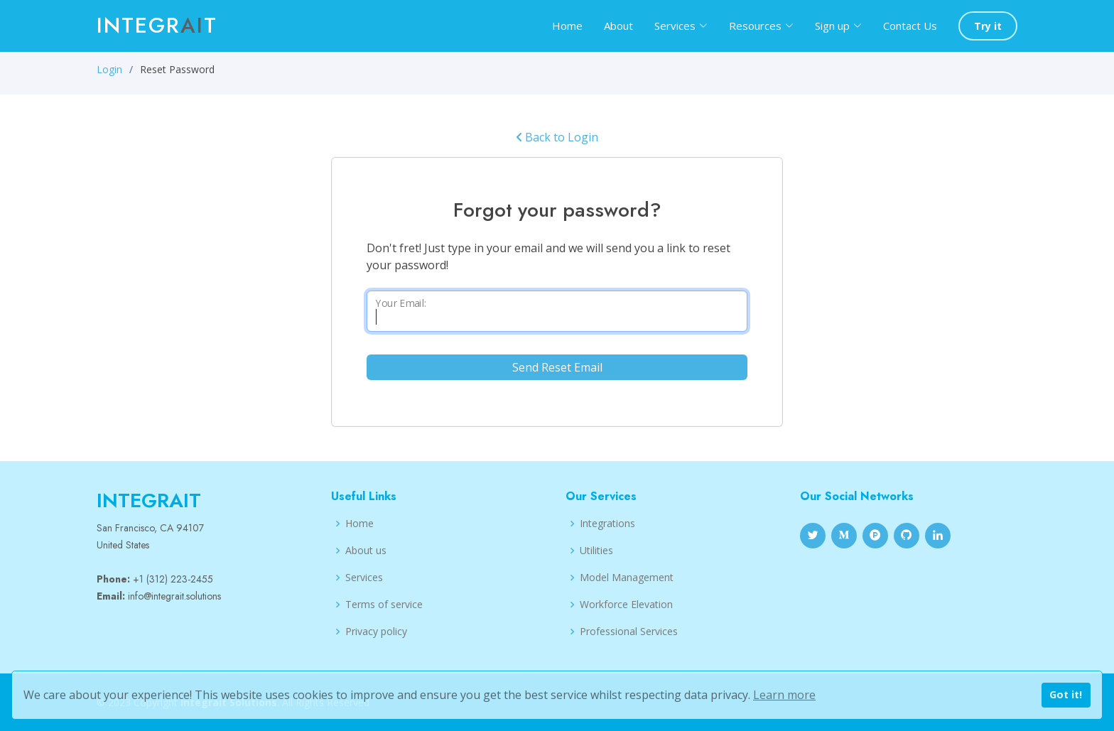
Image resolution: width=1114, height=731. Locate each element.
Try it (988, 26)
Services (364, 578)
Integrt (157, 25)
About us (365, 551)
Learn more (784, 695)
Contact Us (910, 25)
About (618, 25)
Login (109, 69)
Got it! (1065, 694)
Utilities (596, 551)
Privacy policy (376, 632)
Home (567, 25)
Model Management (627, 578)
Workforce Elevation (626, 605)
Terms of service (384, 605)
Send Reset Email (557, 367)
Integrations (607, 524)
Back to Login (557, 137)
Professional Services (629, 632)
